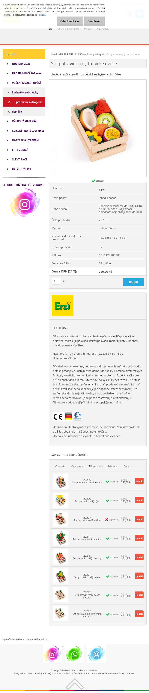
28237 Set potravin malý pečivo (87, 519)
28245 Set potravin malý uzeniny (87, 557)
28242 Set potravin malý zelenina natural (87, 613)
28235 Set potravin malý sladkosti (87, 481)
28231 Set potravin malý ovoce (87, 576)
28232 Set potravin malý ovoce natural (87, 594)
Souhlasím (93, 21)
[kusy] (56, 281)
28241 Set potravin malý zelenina (87, 538)
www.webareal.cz (37, 639)
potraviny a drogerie (95, 54)
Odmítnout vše (66, 21)
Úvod (54, 54)
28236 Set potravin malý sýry (87, 500)
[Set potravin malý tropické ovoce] (97, 81)
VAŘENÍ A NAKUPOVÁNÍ (71, 54)
